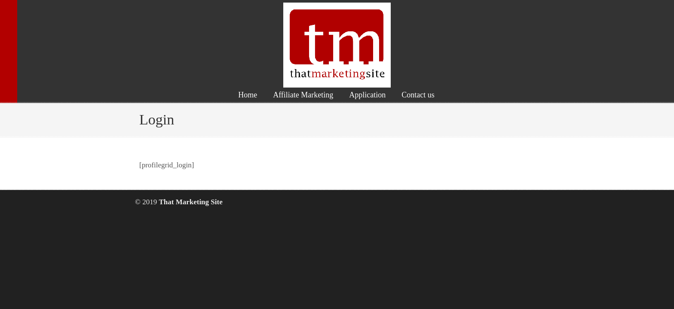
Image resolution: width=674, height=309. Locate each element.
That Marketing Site (337, 45)
